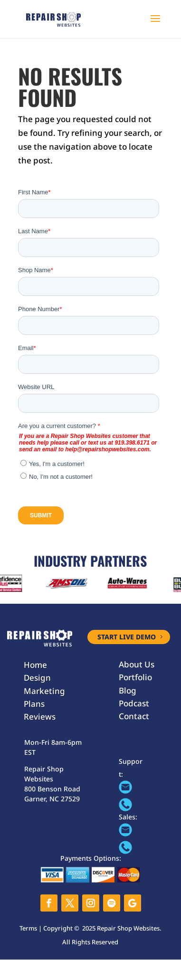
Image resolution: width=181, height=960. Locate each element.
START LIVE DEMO (126, 636)
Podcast (134, 703)
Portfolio (135, 677)
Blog (127, 690)
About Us (136, 664)
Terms (28, 928)
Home (35, 664)
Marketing (44, 690)
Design (37, 677)
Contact (134, 716)
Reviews (40, 716)
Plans (34, 703)
